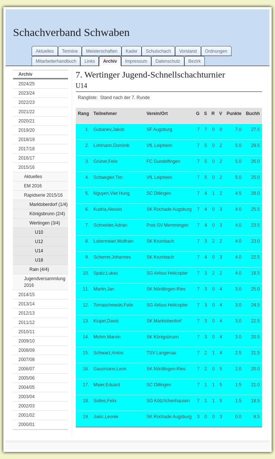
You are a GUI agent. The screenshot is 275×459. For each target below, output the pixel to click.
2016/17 (27, 158)
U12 (39, 241)
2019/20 (27, 130)
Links (89, 61)
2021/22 (27, 111)
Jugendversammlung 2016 (44, 282)
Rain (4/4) (39, 269)
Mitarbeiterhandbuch (56, 61)
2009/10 (27, 341)
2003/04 (27, 396)
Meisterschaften (101, 51)
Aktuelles (45, 51)
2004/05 (27, 387)
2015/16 (27, 167)
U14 (39, 250)
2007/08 (27, 359)
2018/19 (27, 139)
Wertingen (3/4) (44, 223)
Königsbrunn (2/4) (47, 213)
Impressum (136, 61)
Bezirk (194, 61)
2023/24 (27, 93)
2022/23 (27, 102)
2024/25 (27, 83)
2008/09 (27, 350)
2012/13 (27, 313)
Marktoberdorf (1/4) (48, 204)
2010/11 (27, 331)
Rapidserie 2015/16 (43, 195)
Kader (132, 51)
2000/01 (27, 424)
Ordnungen (216, 51)
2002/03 (27, 406)
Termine (70, 51)
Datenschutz (167, 61)
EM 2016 (33, 185)
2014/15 (27, 294)
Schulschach (158, 51)
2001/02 (27, 415)
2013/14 (27, 303)
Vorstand (188, 51)
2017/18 (27, 148)
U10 (39, 232)
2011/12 (27, 322)
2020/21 (27, 121)
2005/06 (27, 378)
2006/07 (27, 368)
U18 (39, 260)
